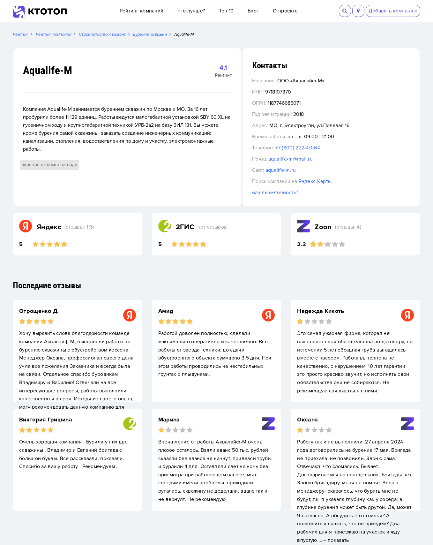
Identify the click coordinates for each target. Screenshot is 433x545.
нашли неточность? (311, 193)
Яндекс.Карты (351, 181)
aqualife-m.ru (316, 170)
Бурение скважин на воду (49, 157)
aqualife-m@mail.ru (326, 159)
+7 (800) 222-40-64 (333, 148)
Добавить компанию (393, 11)
